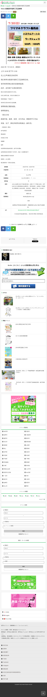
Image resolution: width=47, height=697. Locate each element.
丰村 (27, 475)
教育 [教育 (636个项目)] (16, 496)
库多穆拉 (6, 462)
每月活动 (5, 645)
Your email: (5, 278)
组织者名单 (6, 655)
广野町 (28, 458)
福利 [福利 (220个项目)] (28, 496)
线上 (5, 448)
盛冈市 (5, 438)
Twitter (5, 658)
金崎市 (5, 482)
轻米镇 (28, 465)
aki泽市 (6, 431)
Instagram (5, 665)
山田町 (28, 445)
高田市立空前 (7, 472)
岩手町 (5, 452)
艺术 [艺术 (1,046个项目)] (33, 496)
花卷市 (28, 431)
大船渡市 (28, 435)
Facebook (5, 662)
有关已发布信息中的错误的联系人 (12, 672)
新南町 (28, 462)
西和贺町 (28, 441)
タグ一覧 (42, 499)
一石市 (5, 475)
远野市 (5, 435)
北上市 (8, 5)
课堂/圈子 (5, 652)
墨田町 (28, 448)
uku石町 (28, 472)
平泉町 (5, 458)
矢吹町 (28, 455)
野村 (27, 486)
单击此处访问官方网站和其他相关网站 (28, 210)
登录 (4, 675)
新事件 (5, 648)
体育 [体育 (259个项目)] (5, 496)
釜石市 (5, 479)
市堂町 (5, 455)
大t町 (5, 465)
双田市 (28, 482)
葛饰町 (5, 445)
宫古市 (5, 441)
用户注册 (5, 679)
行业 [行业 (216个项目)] (39, 496)
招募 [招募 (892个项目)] (11, 496)
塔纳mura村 (7, 469)
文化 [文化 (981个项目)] (22, 496)
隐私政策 (5, 669)
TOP (2, 5)
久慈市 (28, 479)
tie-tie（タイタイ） (16, 254)
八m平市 (28, 469)
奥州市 (28, 438)
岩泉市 (28, 452)
